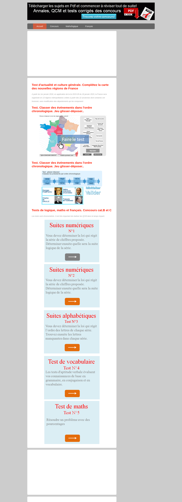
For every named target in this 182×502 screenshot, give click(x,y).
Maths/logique (72, 26)
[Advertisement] (72, 53)
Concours (54, 26)
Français (89, 26)
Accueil (40, 26)
